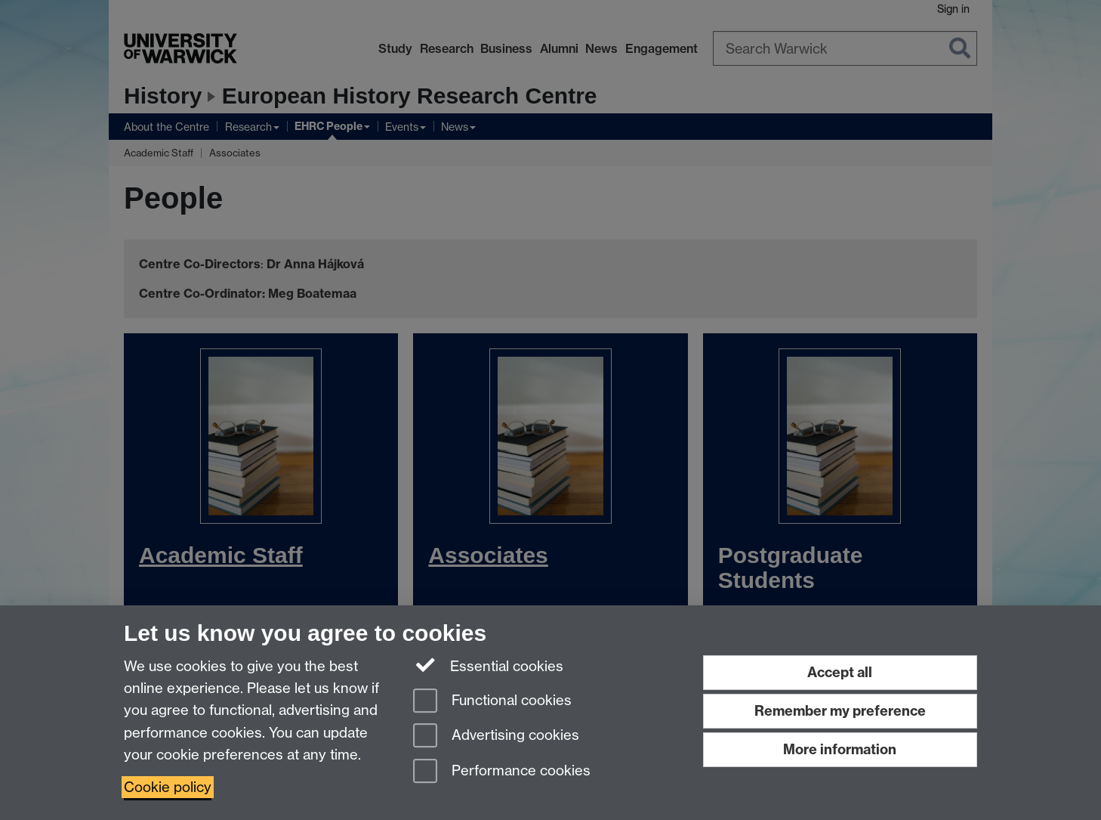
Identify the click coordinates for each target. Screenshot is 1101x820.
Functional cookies (492, 702)
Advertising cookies (496, 736)
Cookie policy (167, 787)
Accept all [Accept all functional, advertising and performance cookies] (839, 672)
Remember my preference (840, 710)
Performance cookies (502, 772)
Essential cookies (488, 665)
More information (839, 749)
